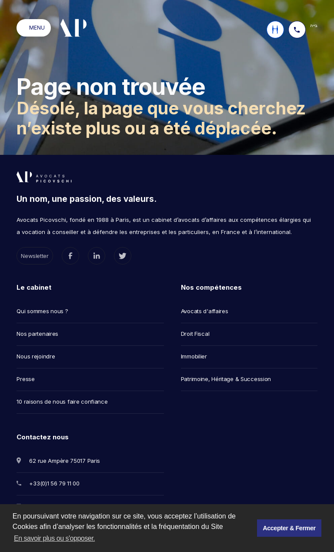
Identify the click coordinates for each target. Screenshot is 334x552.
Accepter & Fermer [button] (289, 528)
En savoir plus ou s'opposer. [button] (54, 538)
